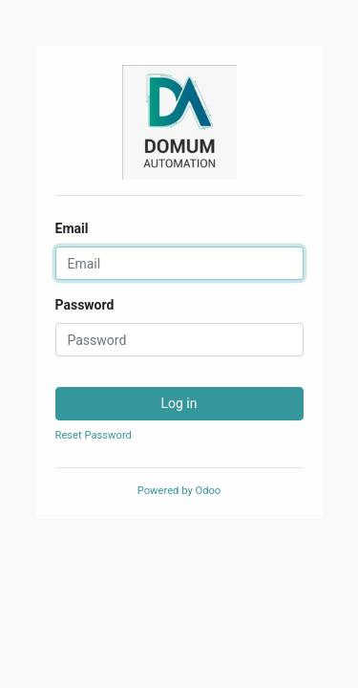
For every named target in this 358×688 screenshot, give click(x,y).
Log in (179, 403)
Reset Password (93, 435)
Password (85, 304)
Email (72, 228)
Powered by (179, 490)
